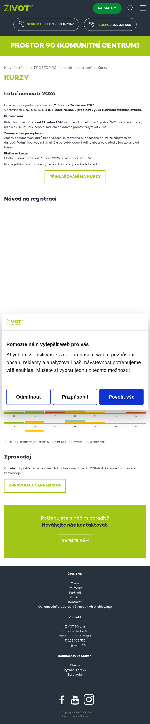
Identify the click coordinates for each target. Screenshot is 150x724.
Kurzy (102, 68)
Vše (10, 442)
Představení (25, 442)
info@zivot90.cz (77, 645)
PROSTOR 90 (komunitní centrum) (63, 68)
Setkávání (60, 442)
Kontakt (75, 617)
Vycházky (77, 442)
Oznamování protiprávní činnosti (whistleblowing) (75, 606)
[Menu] (143, 8)
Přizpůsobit (75, 396)
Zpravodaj (75, 674)
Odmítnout (28, 396)
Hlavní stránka (16, 68)
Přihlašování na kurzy (75, 177)
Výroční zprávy (75, 670)
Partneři (75, 592)
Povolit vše (121, 396)
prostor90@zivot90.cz (89, 127)
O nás (75, 583)
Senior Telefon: (46, 24)
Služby (75, 665)
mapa (87, 636)
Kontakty (75, 602)
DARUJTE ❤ (107, 8)
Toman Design (80, 716)
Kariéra (75, 597)
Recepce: (110, 25)
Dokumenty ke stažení (75, 656)
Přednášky (43, 442)
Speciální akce (97, 442)
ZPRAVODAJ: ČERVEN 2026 (35, 485)
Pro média (75, 588)
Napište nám (75, 541)
